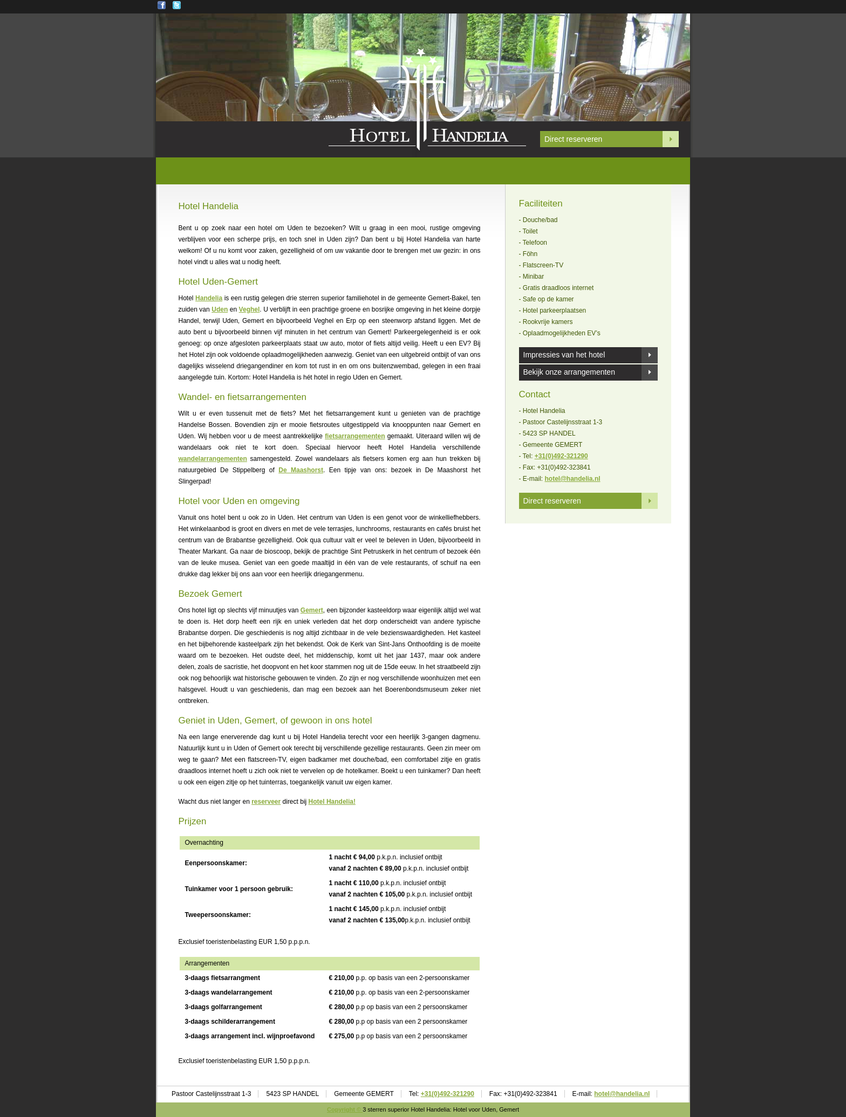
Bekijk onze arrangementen (569, 372)
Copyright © (345, 1109)
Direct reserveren (573, 139)
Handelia (208, 298)
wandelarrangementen (213, 459)
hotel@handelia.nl (573, 478)
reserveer (266, 801)
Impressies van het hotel (564, 354)
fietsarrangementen (355, 436)
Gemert (312, 610)
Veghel (249, 309)
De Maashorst (300, 470)
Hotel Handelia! (332, 801)
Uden (220, 309)
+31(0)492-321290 (561, 456)
